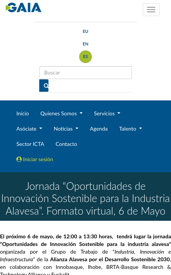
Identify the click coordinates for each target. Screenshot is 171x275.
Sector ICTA (30, 144)
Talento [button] (128, 128)
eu (85, 31)
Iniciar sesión (34, 159)
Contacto (66, 144)
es (85, 56)
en (85, 43)
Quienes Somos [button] (59, 113)
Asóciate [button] (27, 128)
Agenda (99, 128)
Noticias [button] (64, 128)
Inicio (22, 113)
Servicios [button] (105, 113)
